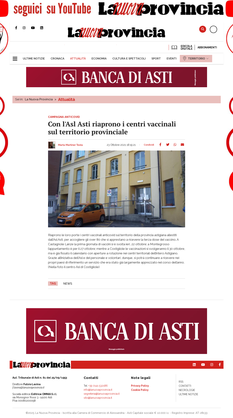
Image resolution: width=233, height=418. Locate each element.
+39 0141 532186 (98, 385)
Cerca (202, 29)
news (67, 283)
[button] (16, 57)
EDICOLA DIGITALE (182, 47)
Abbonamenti (207, 47)
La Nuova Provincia (39, 99)
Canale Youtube (35, 27)
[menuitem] (33, 58)
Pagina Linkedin (44, 27)
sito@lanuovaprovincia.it (98, 397)
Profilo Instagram (27, 27)
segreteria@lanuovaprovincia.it (102, 393)
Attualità (66, 99)
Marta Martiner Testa (70, 145)
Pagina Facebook (19, 27)
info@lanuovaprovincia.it (98, 389)
